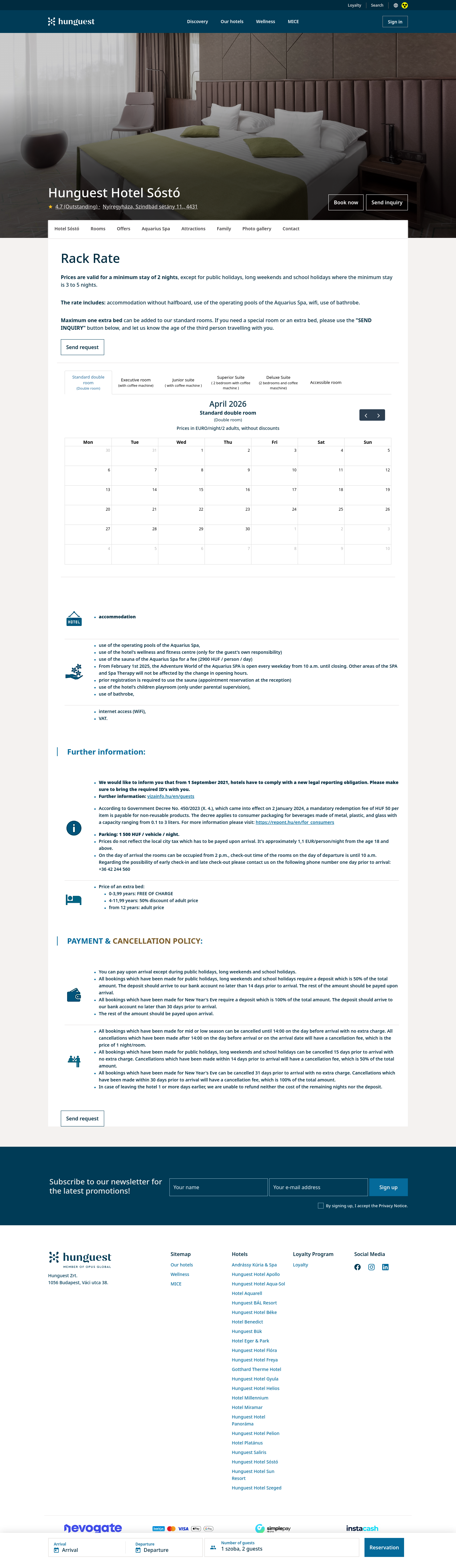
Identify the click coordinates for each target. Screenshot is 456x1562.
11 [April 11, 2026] (341, 470)
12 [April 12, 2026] (387, 470)
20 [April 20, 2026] (108, 509)
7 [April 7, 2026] (156, 470)
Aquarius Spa (156, 229)
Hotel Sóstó (66, 229)
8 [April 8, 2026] (202, 470)
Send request (82, 347)
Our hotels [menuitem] (232, 21)
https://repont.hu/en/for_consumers (295, 822)
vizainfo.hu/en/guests (170, 796)
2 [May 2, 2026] (342, 529)
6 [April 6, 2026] (109, 470)
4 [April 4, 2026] (342, 450)
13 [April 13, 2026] (108, 489)
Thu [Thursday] (228, 442)
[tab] (88, 382)
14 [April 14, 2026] (154, 489)
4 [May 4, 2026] (109, 548)
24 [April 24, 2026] (294, 509)
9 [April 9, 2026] (249, 470)
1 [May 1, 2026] (295, 529)
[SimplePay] (273, 1528)
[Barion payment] (183, 1528)
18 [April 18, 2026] (341, 489)
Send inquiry (386, 202)
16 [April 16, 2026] (247, 489)
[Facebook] (357, 1266)
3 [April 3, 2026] (295, 450)
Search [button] (377, 5)
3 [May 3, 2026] (389, 529)
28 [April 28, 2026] (154, 529)
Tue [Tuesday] (135, 442)
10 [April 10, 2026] (294, 470)
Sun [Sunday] (368, 442)
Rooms (98, 229)
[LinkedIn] (385, 1266)
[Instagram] (371, 1266)
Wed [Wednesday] (181, 442)
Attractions (193, 229)
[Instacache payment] (363, 1528)
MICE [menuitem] (293, 21)
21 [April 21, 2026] (154, 509)
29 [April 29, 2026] (201, 529)
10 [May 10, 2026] (387, 548)
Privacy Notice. (393, 1205)
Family (224, 229)
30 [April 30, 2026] (247, 529)
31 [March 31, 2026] (154, 450)
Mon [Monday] (88, 442)
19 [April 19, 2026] (387, 489)
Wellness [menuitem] (265, 21)
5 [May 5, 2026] (156, 548)
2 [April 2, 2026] (249, 450)
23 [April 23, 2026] (247, 509)
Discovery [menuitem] (197, 21)
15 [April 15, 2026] (201, 489)
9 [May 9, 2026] (342, 548)
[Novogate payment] (93, 1528)
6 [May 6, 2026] (202, 548)
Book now (346, 202)
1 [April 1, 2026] (202, 450)
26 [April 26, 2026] (387, 509)
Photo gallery (257, 229)
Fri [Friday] (274, 442)
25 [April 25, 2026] (341, 509)
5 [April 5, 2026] (389, 450)
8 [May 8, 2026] (295, 548)
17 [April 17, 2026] (294, 489)
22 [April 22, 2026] (201, 509)
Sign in (395, 22)
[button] (125, 1547)
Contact (291, 229)
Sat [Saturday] (321, 442)
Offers (123, 229)
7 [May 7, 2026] (249, 548)
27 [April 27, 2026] (108, 529)
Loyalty (354, 5)
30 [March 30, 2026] (108, 450)
